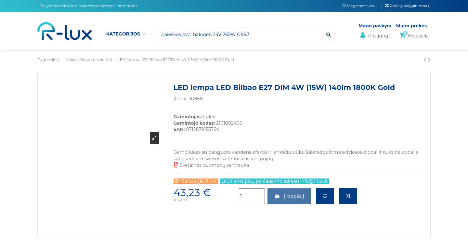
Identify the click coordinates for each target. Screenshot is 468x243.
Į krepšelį (289, 196)
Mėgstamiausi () (360, 5)
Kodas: (181, 99)
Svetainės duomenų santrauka (211, 165)
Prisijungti (374, 35)
